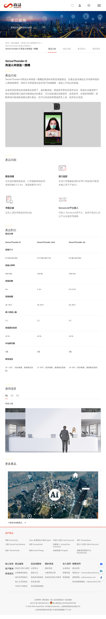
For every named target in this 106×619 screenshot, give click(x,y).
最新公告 (34, 573)
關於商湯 (48, 568)
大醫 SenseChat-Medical (15, 544)
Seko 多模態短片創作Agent (40, 540)
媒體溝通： (84, 577)
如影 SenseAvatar (12, 550)
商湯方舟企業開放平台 (31, 43)
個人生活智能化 (21, 582)
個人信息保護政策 (57, 600)
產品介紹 (52, 50)
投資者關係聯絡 (37, 586)
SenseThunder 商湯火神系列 (17, 46)
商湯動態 (66, 577)
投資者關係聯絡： (86, 582)
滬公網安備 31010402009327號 (63, 602)
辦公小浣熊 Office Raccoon (88, 544)
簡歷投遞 (66, 573)
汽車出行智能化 (21, 586)
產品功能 (67, 49)
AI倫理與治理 (50, 573)
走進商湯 (66, 568)
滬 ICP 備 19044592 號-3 (39, 603)
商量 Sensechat (11, 540)
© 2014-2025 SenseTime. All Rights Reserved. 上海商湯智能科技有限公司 (53, 606)
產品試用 (76, 568)
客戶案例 (9, 568)
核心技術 (9, 564)
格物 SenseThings (36, 550)
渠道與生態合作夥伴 (53, 577)
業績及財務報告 (37, 577)
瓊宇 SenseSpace (84, 540)
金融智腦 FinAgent (60, 550)
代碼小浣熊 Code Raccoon (63, 540)
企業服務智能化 (21, 573)
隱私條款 (45, 600)
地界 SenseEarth (36, 544)
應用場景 (96, 49)
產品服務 (15, 43)
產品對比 (81, 49)
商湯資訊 (9, 573)
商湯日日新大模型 (22, 568)
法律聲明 (37, 600)
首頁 (7, 43)
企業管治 (34, 568)
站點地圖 (68, 600)
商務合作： (86, 573)
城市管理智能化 (21, 577)
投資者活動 (35, 582)
